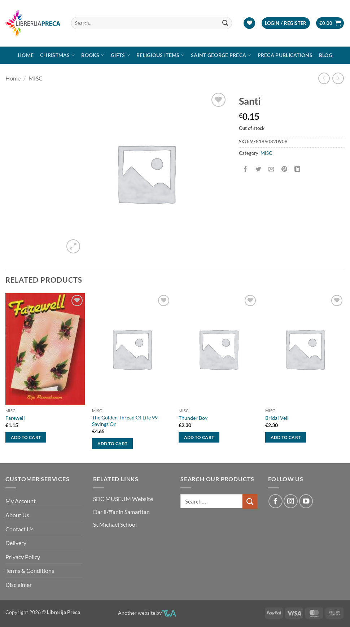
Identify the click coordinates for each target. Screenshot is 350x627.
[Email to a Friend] (271, 169)
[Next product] (323, 78)
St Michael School (115, 524)
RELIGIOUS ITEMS (160, 55)
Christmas (57, 55)
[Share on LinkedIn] (297, 169)
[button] (286, 23)
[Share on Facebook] (245, 169)
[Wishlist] (249, 23)
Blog (325, 55)
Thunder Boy (193, 418)
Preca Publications (285, 55)
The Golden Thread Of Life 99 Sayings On (125, 420)
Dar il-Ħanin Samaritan (121, 511)
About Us (17, 514)
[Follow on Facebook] (275, 501)
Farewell (15, 418)
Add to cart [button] (26, 437)
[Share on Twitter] (258, 169)
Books (92, 55)
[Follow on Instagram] (290, 501)
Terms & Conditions (29, 570)
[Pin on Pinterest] (284, 169)
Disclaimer (18, 584)
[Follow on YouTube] (306, 501)
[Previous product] (338, 78)
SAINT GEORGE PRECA (221, 55)
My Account (20, 500)
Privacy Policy (22, 556)
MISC (36, 78)
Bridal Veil (277, 418)
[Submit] (225, 23)
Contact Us (19, 529)
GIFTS (120, 55)
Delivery (15, 542)
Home (26, 55)
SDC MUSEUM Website (123, 498)
